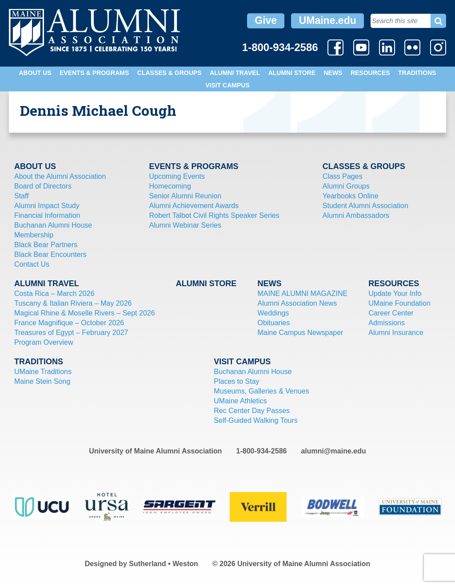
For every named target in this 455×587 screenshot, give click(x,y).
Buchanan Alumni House (53, 225)
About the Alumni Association (60, 176)
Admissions (386, 323)
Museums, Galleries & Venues (261, 391)
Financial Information (47, 215)
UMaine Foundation (399, 303)
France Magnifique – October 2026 (69, 323)
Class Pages (343, 176)
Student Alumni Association (365, 205)
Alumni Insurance (395, 332)
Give (266, 20)
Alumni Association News (297, 303)
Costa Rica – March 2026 (54, 293)
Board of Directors (43, 186)
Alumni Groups (346, 186)
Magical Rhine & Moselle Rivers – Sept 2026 (84, 313)
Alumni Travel (235, 72)
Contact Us (31, 264)
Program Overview (43, 342)
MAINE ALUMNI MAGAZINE (302, 293)
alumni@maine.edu (333, 451)
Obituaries (273, 323)
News (332, 72)
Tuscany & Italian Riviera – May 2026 (73, 303)
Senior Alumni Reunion (185, 196)
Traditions (417, 72)
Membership (33, 235)
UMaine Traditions (43, 371)
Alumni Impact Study (47, 205)
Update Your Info (394, 293)
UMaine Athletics (240, 401)
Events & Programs (94, 72)
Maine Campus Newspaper (300, 332)
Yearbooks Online (351, 196)
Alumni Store (291, 72)
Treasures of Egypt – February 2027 (71, 332)
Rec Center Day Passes (252, 410)
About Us (35, 72)
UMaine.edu (327, 20)
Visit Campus (227, 85)
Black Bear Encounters (50, 254)
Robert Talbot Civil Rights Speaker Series (214, 215)
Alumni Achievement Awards (194, 205)
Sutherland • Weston (163, 563)
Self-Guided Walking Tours (256, 420)
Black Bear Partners (45, 244)
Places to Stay (236, 381)
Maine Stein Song (42, 381)
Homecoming (170, 186)
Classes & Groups (169, 72)
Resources (370, 72)
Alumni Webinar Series (185, 225)
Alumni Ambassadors (356, 215)
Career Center (390, 313)
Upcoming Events (177, 176)
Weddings (273, 313)
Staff (21, 196)
